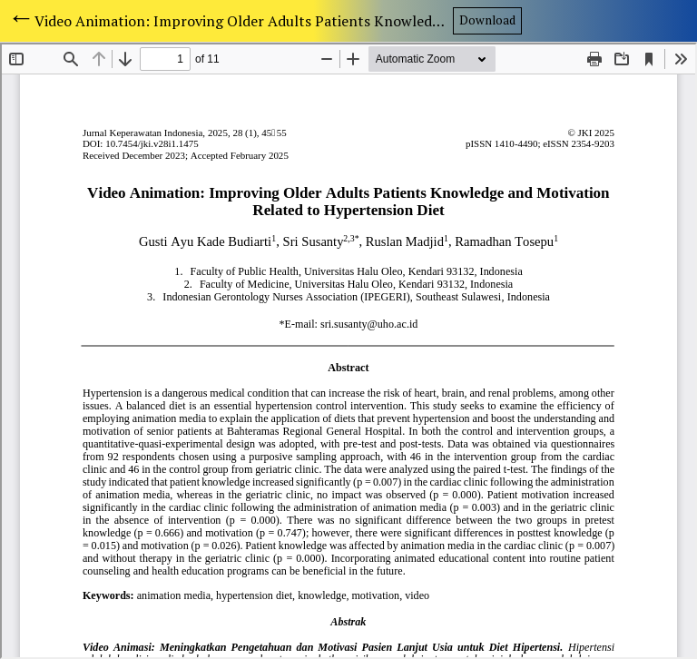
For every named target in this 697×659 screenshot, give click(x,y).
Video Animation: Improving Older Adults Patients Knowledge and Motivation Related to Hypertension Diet (243, 21)
